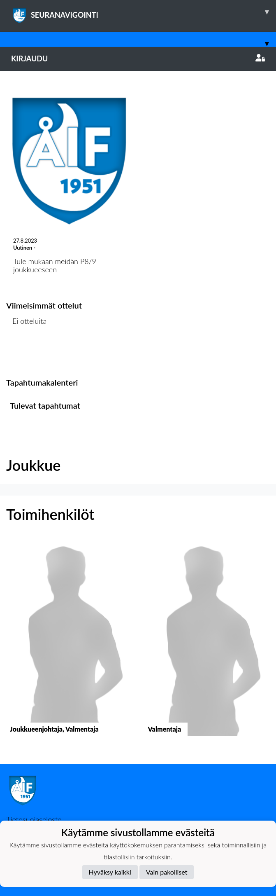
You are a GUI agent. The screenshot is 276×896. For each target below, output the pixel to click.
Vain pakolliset (167, 872)
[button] (69, 644)
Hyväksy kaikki (110, 872)
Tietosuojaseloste (33, 819)
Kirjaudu (138, 58)
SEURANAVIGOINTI (143, 12)
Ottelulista (27, 353)
